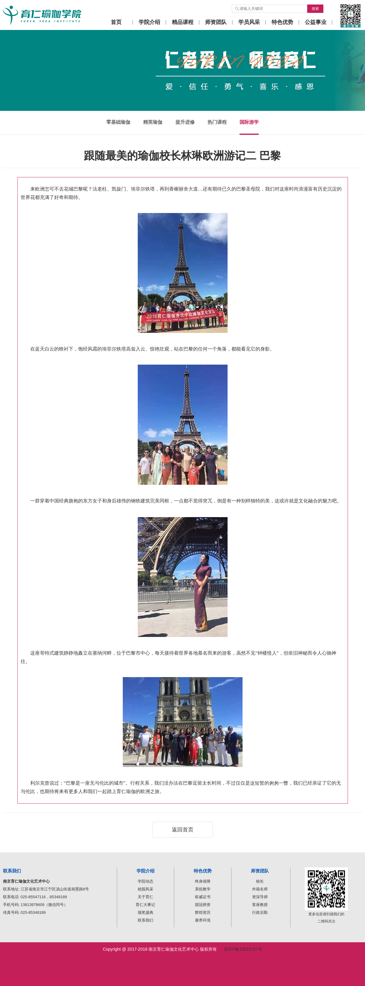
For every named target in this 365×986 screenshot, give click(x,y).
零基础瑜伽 (118, 122)
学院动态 (145, 881)
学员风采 (249, 22)
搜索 (315, 9)
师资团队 (216, 22)
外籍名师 (260, 889)
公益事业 (315, 22)
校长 (260, 881)
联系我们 (145, 920)
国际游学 (249, 122)
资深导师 (260, 897)
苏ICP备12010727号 (243, 949)
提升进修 (185, 122)
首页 (116, 22)
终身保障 (202, 881)
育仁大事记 (145, 904)
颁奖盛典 (145, 912)
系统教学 (202, 889)
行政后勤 (260, 912)
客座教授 (260, 904)
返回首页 (182, 830)
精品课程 (182, 22)
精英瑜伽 (152, 122)
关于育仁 (145, 897)
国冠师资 (202, 904)
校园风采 (145, 889)
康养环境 (202, 920)
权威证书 (202, 897)
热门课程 (217, 122)
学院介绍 (149, 22)
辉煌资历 (202, 912)
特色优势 (282, 22)
